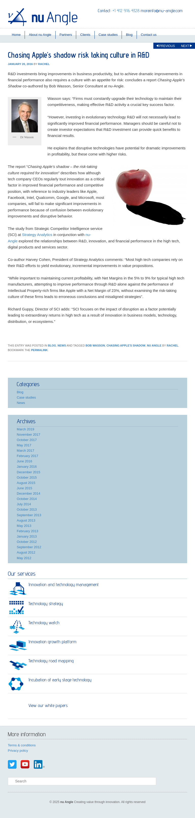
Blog (129, 35)
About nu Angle (40, 35)
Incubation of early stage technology (59, 679)
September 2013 (29, 515)
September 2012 (29, 547)
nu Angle (154, 345)
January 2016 (27, 466)
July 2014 (24, 504)
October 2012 (27, 542)
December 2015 (28, 472)
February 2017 (27, 456)
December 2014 (28, 493)
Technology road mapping (51, 660)
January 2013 (27, 536)
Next (186, 46)
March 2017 (25, 450)
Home (16, 35)
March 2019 (25, 429)
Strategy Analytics (37, 234)
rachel (44, 64)
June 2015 (24, 488)
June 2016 (24, 461)
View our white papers (48, 705)
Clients (85, 35)
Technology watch (43, 622)
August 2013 (26, 520)
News (62, 345)
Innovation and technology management (63, 584)
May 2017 (24, 445)
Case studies (108, 35)
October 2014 (27, 499)
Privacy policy (18, 750)
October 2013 (27, 509)
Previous (165, 46)
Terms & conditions (22, 745)
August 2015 (26, 483)
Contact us (148, 35)
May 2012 (24, 558)
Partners (65, 35)
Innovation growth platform (52, 641)
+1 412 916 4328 (125, 10)
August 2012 (26, 552)
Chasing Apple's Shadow (126, 345)
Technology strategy (45, 603)
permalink (39, 350)
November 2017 (28, 434)
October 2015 (27, 477)
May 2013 (24, 526)
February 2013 (27, 531)
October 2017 (27, 440)
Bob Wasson (95, 345)
